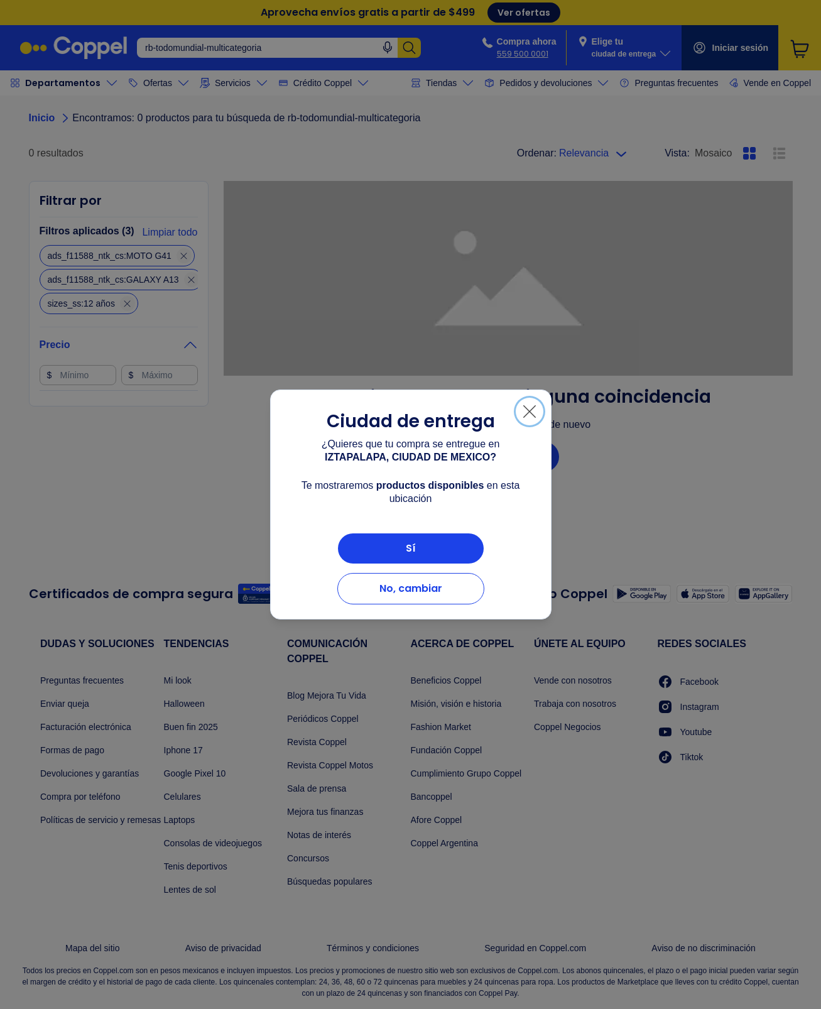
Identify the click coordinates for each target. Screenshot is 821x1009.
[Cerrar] (529, 411)
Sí (411, 548)
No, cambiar (410, 588)
